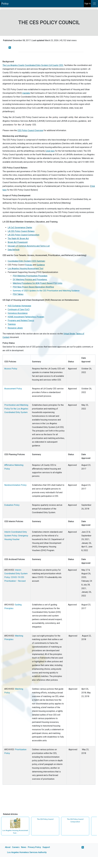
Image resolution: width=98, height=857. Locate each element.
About (7, 847)
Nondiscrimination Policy (15, 485)
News (23, 847)
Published (7, 40)
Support (46, 847)
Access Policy (10, 368)
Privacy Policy (34, 847)
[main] (49, 432)
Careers (16, 847)
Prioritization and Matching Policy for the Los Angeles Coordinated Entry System (16, 409)
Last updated (38, 40)
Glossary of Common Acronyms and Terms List (29, 246)
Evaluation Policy (12, 505)
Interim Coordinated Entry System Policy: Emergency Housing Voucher (16, 536)
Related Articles (10, 814)
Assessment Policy (13, 388)
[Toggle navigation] (94, 3)
